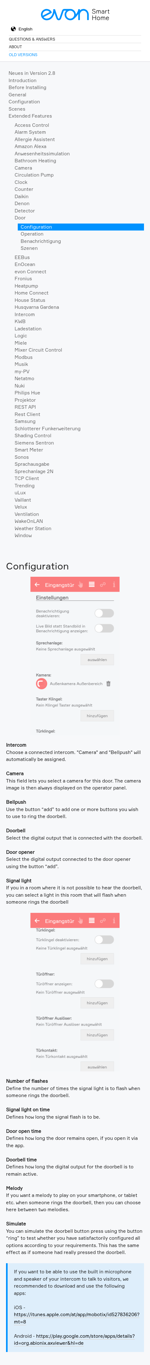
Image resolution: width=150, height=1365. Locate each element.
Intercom (25, 314)
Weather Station (33, 528)
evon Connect (30, 272)
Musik (21, 364)
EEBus (22, 257)
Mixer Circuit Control (38, 350)
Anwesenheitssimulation (42, 154)
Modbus (24, 357)
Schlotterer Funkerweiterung (48, 429)
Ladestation (28, 329)
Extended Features (30, 116)
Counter (24, 189)
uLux (20, 493)
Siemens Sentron (34, 443)
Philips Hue (27, 393)
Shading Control (33, 435)
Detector (25, 211)
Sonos (22, 457)
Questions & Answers (32, 39)
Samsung (25, 421)
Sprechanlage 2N (34, 471)
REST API (25, 407)
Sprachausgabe (32, 464)
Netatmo (24, 378)
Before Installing (27, 87)
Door (20, 218)
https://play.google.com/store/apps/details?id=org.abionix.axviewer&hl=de (74, 1339)
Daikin (22, 196)
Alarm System (30, 132)
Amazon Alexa (30, 146)
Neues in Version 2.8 (32, 73)
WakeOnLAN (29, 521)
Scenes (17, 109)
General (17, 95)
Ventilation (27, 514)
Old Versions (23, 54)
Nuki (20, 386)
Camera (23, 168)
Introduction (22, 80)
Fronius (23, 279)
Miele (21, 343)
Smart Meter (29, 450)
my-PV (22, 371)
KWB (20, 321)
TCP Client (27, 478)
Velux (21, 507)
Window (23, 535)
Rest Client (27, 414)
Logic (21, 336)
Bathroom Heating (35, 161)
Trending (25, 486)
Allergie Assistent (35, 139)
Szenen (29, 248)
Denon (22, 203)
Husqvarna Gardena (37, 307)
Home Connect (32, 293)
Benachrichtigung (41, 241)
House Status (30, 300)
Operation (32, 234)
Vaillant (23, 500)
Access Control (32, 125)
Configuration (24, 102)
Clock (21, 182)
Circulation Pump (34, 175)
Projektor (25, 400)
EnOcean (25, 264)
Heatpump (26, 286)
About (15, 46)
